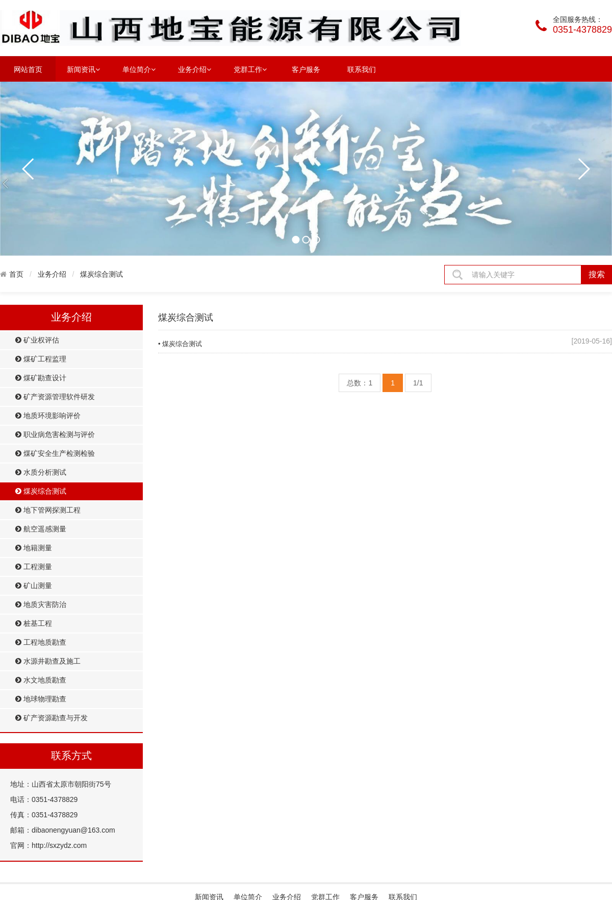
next (583, 169)
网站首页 (28, 69)
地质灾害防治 (40, 605)
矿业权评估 (37, 340)
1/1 (418, 383)
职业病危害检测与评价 (55, 435)
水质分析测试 (40, 472)
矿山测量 (33, 586)
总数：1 (359, 383)
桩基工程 (33, 624)
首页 (16, 274)
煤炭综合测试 (101, 274)
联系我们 (361, 69)
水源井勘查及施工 (48, 661)
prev (28, 169)
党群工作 (250, 69)
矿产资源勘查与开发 (51, 718)
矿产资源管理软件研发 (55, 397)
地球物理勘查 (40, 699)
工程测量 (33, 567)
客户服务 (306, 69)
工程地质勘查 (40, 642)
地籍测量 (33, 548)
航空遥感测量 (40, 529)
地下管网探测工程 (48, 510)
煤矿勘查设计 (40, 378)
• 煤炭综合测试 (180, 344)
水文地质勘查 (40, 680)
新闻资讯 (83, 69)
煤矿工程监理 (40, 359)
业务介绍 (194, 69)
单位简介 (139, 69)
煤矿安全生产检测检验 (55, 454)
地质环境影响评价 (48, 416)
